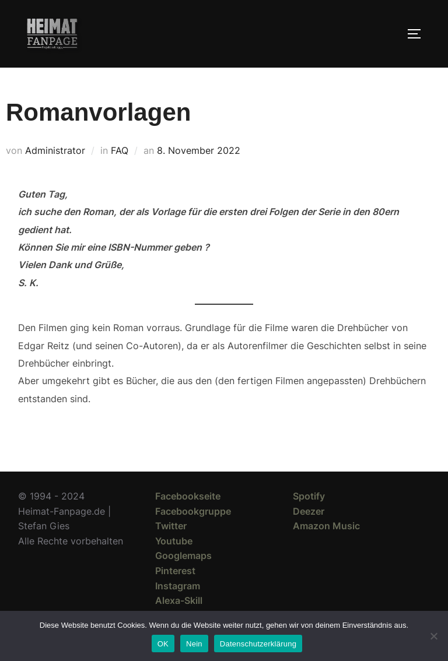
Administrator (55, 150)
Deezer (308, 511)
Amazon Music (326, 526)
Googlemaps (183, 555)
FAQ (119, 150)
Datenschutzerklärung (258, 643)
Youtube (173, 541)
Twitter (171, 526)
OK (163, 643)
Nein (194, 643)
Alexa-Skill (178, 600)
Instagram (177, 586)
